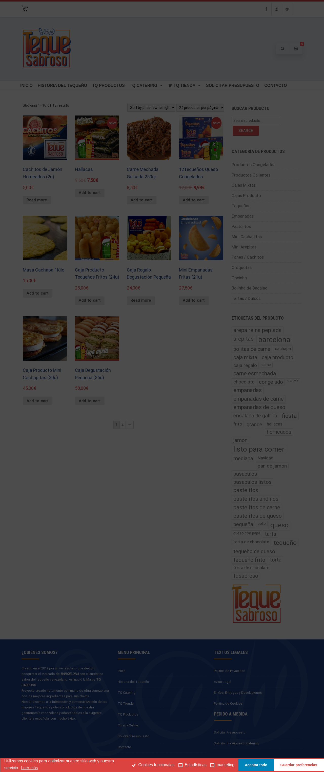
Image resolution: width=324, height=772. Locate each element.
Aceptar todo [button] (256, 765)
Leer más (29, 768)
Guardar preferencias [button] (298, 765)
